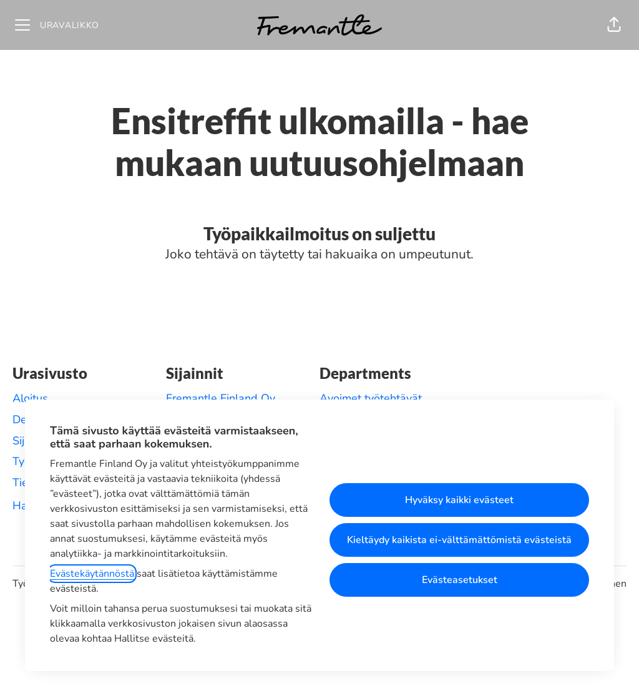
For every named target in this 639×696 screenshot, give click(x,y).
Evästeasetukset (459, 580)
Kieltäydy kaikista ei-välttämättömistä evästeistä (459, 540)
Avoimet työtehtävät (371, 398)
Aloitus (30, 398)
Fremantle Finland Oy (220, 398)
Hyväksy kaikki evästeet (459, 500)
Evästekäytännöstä (92, 574)
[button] (614, 24)
